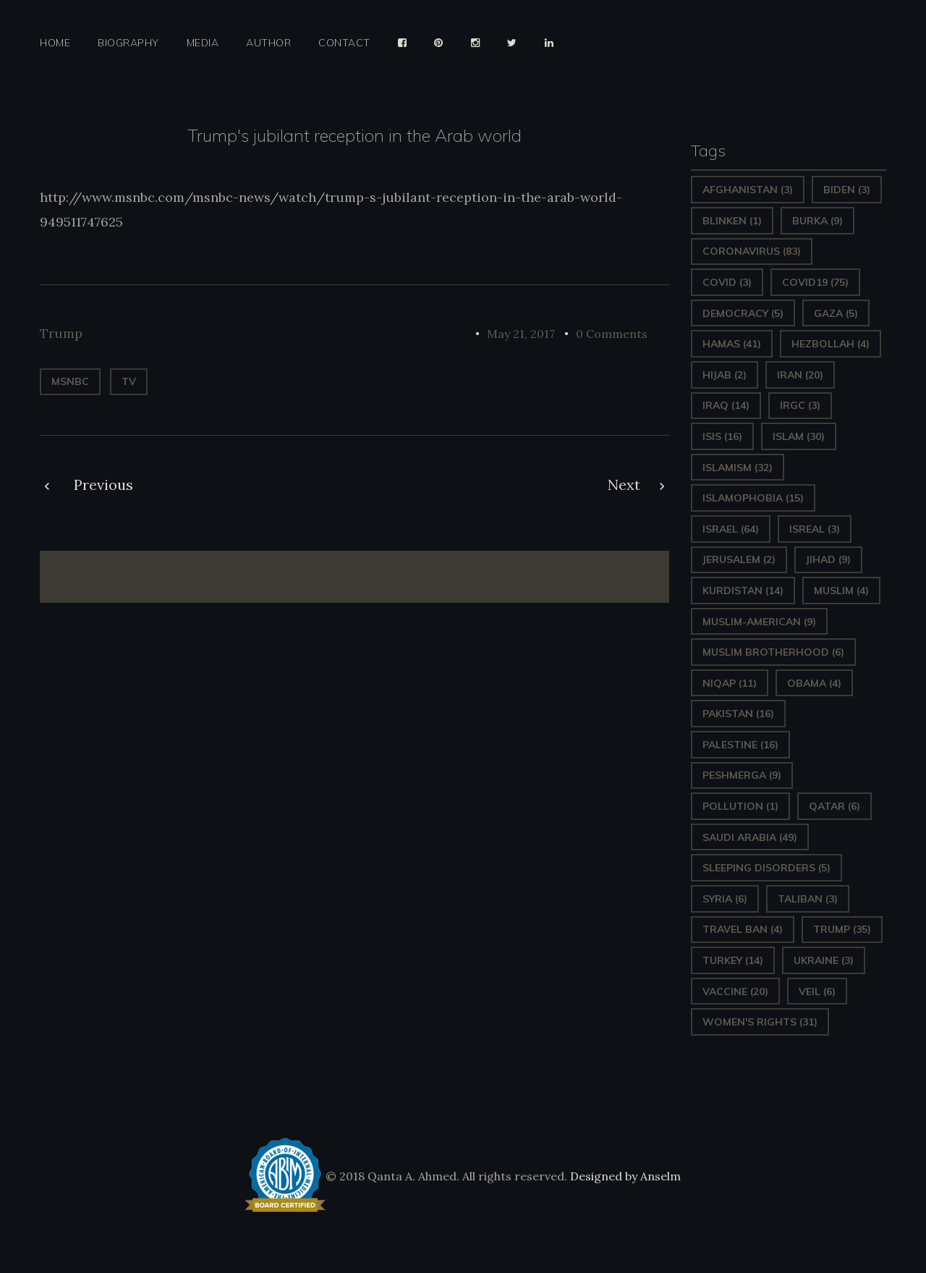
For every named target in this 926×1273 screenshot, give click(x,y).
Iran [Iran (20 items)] (800, 374)
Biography (128, 43)
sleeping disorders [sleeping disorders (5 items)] (766, 867)
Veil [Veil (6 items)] (817, 991)
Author (268, 43)
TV (129, 381)
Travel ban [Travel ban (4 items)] (742, 929)
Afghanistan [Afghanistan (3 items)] (747, 189)
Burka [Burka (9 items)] (817, 220)
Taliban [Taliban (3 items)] (808, 898)
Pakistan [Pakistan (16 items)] (738, 713)
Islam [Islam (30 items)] (799, 436)
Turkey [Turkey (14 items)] (732, 960)
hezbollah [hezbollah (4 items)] (830, 343)
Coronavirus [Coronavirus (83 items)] (751, 251)
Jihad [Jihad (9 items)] (828, 559)
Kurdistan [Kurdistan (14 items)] (742, 590)
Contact (344, 43)
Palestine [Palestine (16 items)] (740, 744)
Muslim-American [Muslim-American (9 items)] (759, 621)
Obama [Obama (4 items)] (814, 683)
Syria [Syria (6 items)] (724, 898)
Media (203, 43)
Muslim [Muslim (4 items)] (841, 590)
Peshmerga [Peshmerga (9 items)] (741, 775)
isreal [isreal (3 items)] (814, 529)
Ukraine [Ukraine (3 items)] (824, 960)
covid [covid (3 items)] (727, 282)
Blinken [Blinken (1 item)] (732, 220)
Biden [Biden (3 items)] (846, 189)
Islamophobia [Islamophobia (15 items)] (753, 497)
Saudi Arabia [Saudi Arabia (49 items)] (749, 837)
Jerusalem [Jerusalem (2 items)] (739, 559)
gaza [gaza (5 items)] (836, 313)
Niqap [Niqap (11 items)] (729, 683)
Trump (61, 333)
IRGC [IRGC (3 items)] (800, 405)
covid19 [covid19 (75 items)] (815, 282)
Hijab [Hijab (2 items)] (724, 374)
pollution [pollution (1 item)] (740, 806)
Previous (103, 484)
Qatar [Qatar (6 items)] (834, 806)
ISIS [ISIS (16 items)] (722, 436)
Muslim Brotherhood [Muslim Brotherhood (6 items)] (773, 652)
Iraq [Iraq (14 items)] (725, 405)
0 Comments (611, 333)
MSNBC (70, 381)
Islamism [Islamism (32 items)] (737, 467)
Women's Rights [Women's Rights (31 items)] (759, 1021)
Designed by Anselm (624, 1176)
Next (624, 484)
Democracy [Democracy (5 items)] (742, 313)
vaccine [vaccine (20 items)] (735, 991)
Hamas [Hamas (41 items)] (731, 343)
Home (55, 43)
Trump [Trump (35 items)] (842, 929)
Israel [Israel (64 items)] (730, 529)
